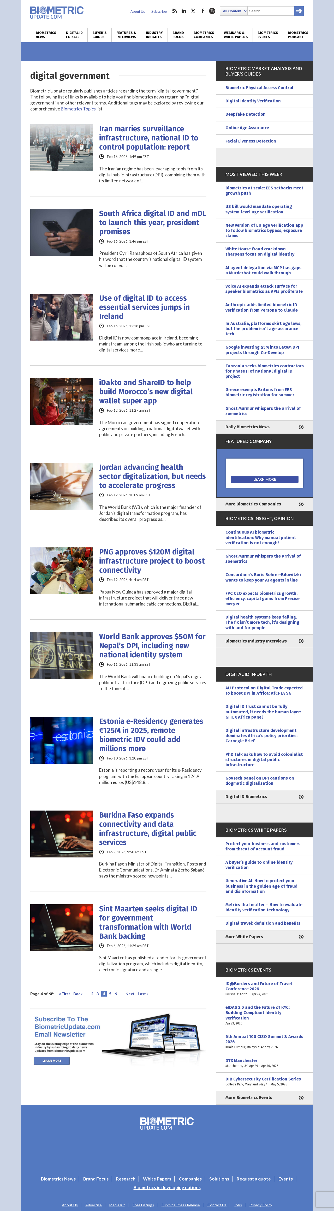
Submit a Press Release (181, 1205)
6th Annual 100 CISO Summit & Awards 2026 (264, 1042)
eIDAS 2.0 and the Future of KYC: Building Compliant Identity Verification (264, 1015)
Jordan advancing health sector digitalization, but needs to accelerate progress (152, 476)
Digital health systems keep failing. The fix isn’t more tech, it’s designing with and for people (262, 622)
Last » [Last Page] (143, 993)
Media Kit (117, 1205)
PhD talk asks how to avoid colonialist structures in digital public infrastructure (264, 759)
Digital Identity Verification (253, 100)
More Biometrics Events (248, 1097)
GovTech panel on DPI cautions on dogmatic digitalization (259, 781)
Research (125, 1179)
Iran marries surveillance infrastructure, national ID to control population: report (148, 138)
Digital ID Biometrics (246, 796)
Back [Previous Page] (77, 993)
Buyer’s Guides (99, 35)
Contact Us (216, 1205)
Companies (190, 1179)
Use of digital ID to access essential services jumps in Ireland (144, 307)
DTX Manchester (264, 1063)
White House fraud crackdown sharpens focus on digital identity (259, 251)
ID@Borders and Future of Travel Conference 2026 (264, 989)
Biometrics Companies (204, 35)
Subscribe (159, 11)
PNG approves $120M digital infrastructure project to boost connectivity (152, 561)
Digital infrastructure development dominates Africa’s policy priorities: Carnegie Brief (261, 735)
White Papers (157, 1179)
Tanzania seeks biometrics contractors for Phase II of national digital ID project (264, 371)
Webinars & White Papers (236, 35)
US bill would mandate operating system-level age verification (258, 209)
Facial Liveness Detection (250, 141)
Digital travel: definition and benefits (262, 923)
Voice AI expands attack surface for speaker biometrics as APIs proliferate (264, 289)
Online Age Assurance (247, 127)
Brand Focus (178, 35)
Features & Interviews (126, 35)
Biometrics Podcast (298, 35)
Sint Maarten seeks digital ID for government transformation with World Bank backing (148, 922)
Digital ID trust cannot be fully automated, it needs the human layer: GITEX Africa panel (263, 711)
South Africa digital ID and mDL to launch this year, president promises (152, 222)
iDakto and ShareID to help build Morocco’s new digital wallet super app (146, 391)
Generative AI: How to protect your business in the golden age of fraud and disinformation (261, 886)
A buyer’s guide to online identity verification (259, 865)
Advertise (93, 1205)
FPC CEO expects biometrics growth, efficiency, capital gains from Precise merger (262, 598)
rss (174, 11)
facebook (202, 11)
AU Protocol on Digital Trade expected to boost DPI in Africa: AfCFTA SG (264, 690)
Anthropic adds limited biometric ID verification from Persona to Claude (261, 307)
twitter (193, 11)
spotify (212, 11)
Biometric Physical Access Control (259, 87)
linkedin (184, 11)
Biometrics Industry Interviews (256, 641)
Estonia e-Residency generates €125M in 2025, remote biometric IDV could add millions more (151, 735)
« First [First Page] (64, 993)
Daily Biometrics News (247, 426)
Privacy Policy (260, 1205)
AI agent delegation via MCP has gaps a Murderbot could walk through (263, 270)
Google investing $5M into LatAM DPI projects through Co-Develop (262, 350)
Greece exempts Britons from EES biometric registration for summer (259, 392)
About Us (137, 11)
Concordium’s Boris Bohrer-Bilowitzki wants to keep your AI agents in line (263, 577)
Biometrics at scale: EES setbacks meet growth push (264, 191)
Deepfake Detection (245, 114)
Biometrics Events (268, 35)
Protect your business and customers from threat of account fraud (262, 846)
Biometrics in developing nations (167, 1187)
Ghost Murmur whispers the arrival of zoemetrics (263, 411)
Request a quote (254, 1179)
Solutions (219, 1179)
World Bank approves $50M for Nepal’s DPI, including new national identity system (152, 645)
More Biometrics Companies (253, 504)
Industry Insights (154, 35)
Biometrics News (46, 35)
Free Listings (143, 1205)
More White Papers (244, 936)
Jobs (238, 1205)
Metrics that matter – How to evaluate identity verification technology (263, 907)
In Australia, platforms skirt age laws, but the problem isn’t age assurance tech (263, 328)
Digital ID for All (74, 35)
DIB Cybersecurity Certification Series (264, 1082)
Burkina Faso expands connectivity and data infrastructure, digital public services (147, 829)
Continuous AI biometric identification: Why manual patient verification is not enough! (260, 537)
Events (285, 1179)
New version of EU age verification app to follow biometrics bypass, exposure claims (264, 230)
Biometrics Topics (78, 109)
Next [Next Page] (130, 993)
